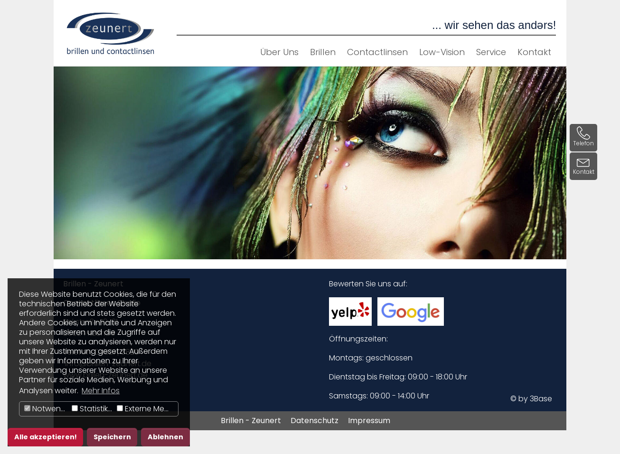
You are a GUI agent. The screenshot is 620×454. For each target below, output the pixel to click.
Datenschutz (314, 420)
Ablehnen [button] (165, 437)
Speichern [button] (112, 437)
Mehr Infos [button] (101, 390)
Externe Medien (147, 408)
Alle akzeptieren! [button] (45, 437)
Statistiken (93, 408)
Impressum (369, 420)
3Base (541, 398)
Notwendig (46, 408)
